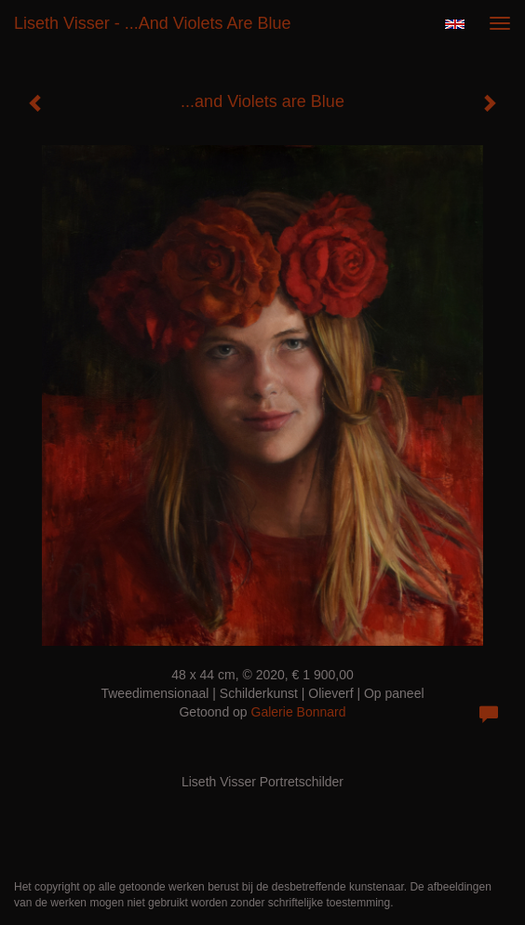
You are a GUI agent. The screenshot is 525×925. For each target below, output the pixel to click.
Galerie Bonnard (298, 711)
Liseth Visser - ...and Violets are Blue (152, 23)
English (454, 24)
